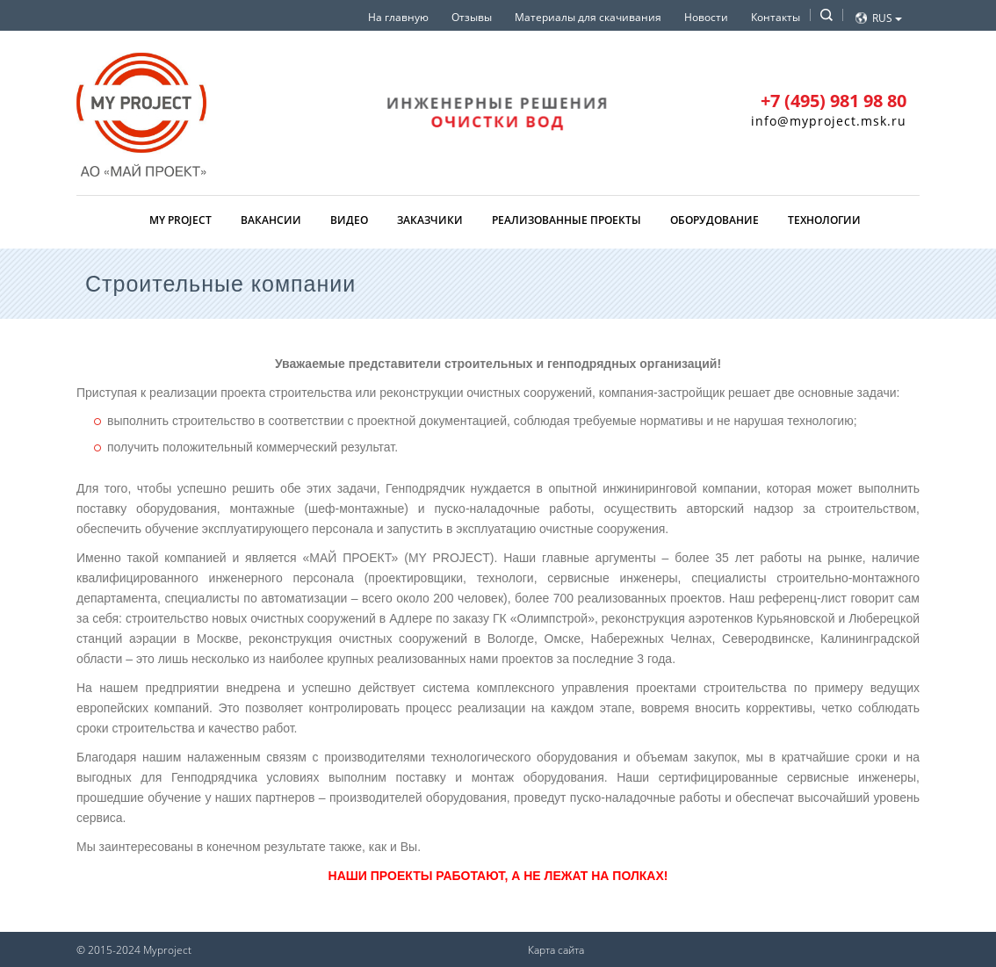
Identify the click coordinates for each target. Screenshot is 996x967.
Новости (706, 17)
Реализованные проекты (566, 220)
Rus (887, 18)
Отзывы (471, 17)
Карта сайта (556, 949)
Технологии (824, 220)
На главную (398, 17)
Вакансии (271, 220)
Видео (349, 220)
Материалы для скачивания (588, 17)
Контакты (775, 17)
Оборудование (714, 220)
